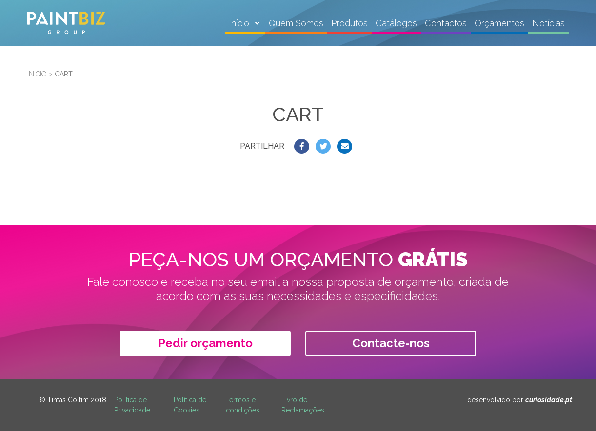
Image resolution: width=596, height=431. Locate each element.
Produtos (349, 23)
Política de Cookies (190, 405)
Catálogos (396, 23)
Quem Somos (296, 23)
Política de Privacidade (132, 405)
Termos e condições (242, 405)
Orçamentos (499, 23)
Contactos (446, 23)
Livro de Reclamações (302, 405)
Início (240, 23)
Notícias (548, 23)
